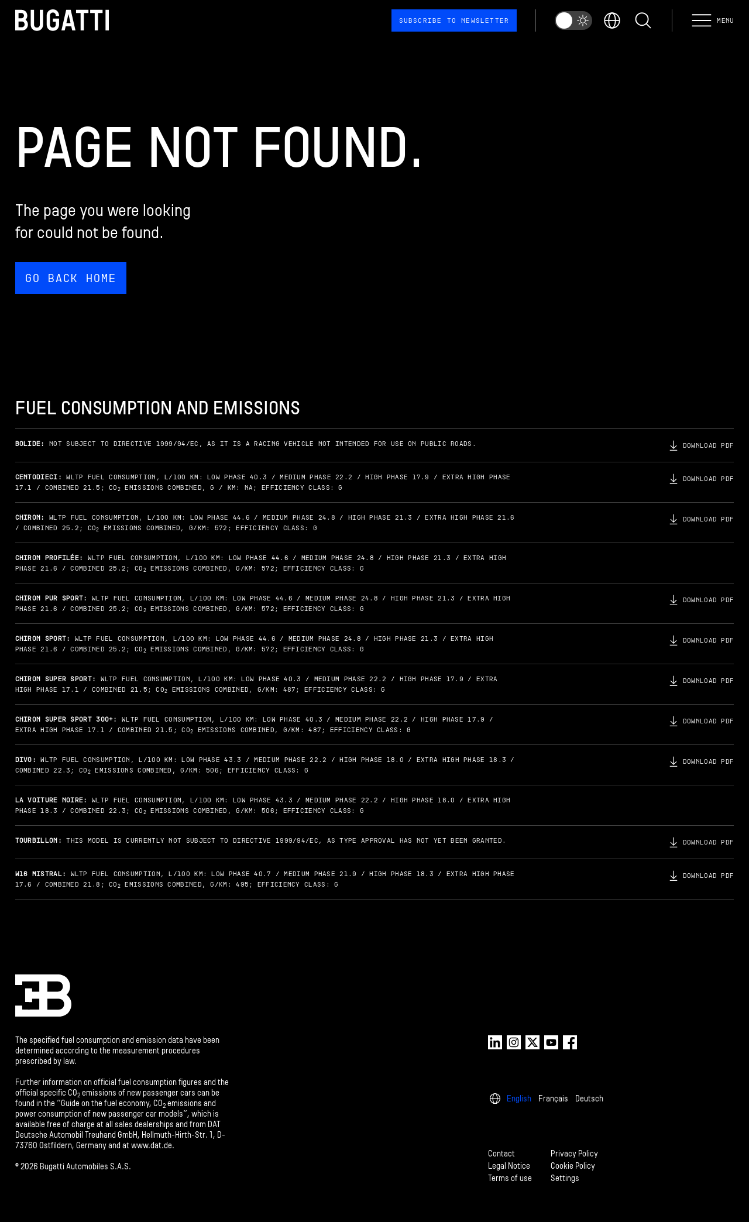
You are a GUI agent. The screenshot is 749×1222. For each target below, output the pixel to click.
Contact (501, 1154)
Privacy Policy (574, 1154)
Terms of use (510, 1178)
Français (553, 1099)
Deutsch (589, 1099)
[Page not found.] (374, 206)
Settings (565, 1178)
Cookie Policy (573, 1166)
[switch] (573, 20)
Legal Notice (509, 1166)
